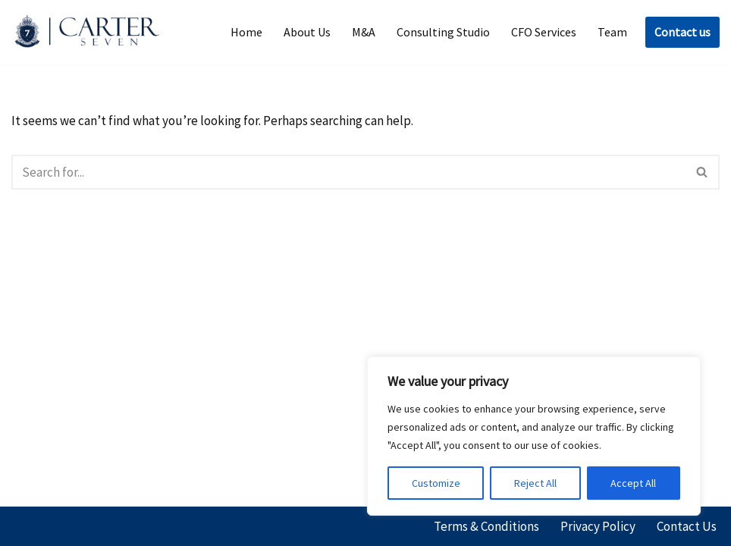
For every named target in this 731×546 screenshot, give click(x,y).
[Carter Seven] (91, 32)
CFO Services (543, 31)
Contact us (682, 31)
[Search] (348, 172)
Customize (436, 483)
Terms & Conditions (486, 526)
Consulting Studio (443, 31)
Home (246, 31)
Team (612, 31)
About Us (307, 31)
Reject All (535, 483)
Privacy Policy (597, 526)
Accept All (633, 483)
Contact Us (687, 526)
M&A (363, 31)
